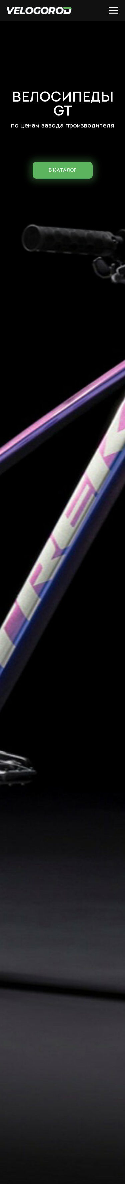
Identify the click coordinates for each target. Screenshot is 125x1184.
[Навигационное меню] (113, 10)
